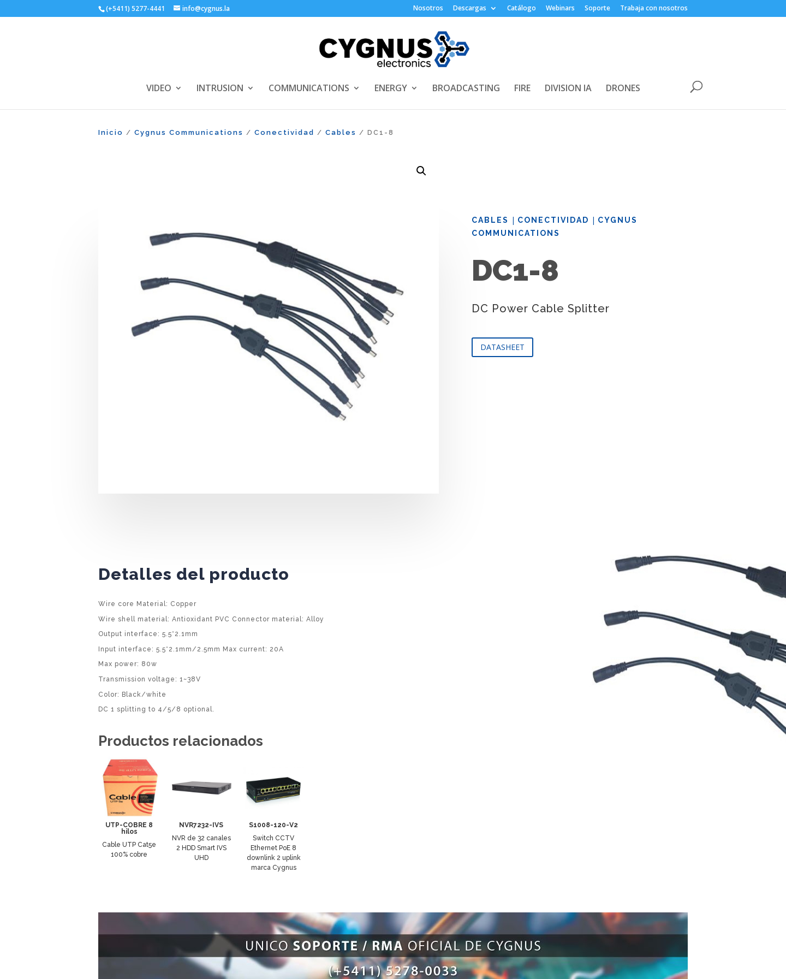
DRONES (623, 89)
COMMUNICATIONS (309, 89)
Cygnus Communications (188, 132)
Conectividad (284, 132)
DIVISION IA (568, 89)
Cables (340, 132)
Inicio (110, 132)
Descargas (469, 9)
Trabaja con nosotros (654, 9)
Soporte (597, 9)
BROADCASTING (466, 89)
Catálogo (521, 9)
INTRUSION (219, 89)
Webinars (560, 9)
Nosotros (428, 9)
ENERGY (390, 89)
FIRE (522, 89)
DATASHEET (502, 347)
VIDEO (158, 89)
